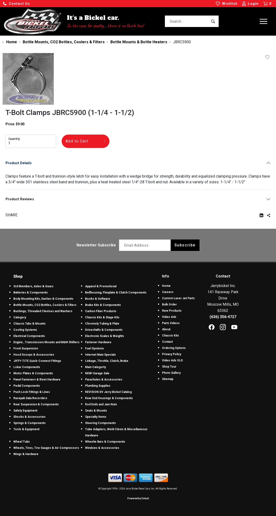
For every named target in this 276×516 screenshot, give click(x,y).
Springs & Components (29, 423)
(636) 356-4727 (223, 317)
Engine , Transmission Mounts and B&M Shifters (46, 342)
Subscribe (185, 245)
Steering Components (100, 423)
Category (19, 317)
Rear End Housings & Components (109, 398)
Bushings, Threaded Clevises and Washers (42, 311)
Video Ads (169, 317)
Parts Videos (171, 323)
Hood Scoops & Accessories (33, 354)
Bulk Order (169, 304)
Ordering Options (174, 348)
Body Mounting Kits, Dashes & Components (43, 298)
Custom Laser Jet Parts (178, 298)
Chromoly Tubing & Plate (102, 323)
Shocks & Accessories (29, 416)
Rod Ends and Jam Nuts (101, 404)
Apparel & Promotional (100, 286)
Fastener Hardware (98, 342)
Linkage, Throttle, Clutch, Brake (106, 361)
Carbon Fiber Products (100, 311)
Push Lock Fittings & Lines (31, 392)
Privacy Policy (171, 354)
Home (166, 286)
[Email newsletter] (146, 245)
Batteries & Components (30, 292)
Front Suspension (25, 348)
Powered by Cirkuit (138, 498)
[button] (16, 3)
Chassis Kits (170, 335)
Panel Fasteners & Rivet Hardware (36, 379)
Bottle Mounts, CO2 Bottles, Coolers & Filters (44, 305)
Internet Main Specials (100, 354)
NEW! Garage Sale (97, 373)
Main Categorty (95, 367)
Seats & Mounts (96, 410)
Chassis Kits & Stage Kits (102, 317)
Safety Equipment (25, 410)
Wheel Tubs (21, 441)
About (166, 329)
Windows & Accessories (102, 448)
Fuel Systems (94, 348)
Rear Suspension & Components (36, 404)
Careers (167, 292)
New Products (172, 310)
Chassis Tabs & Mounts (29, 323)
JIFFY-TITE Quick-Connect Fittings (37, 361)
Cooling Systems (25, 329)
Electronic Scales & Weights (104, 336)
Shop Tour (169, 366)
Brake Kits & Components (103, 305)
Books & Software (97, 298)
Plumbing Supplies (97, 385)
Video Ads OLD (172, 360)
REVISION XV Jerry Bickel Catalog (108, 392)
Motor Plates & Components (33, 373)
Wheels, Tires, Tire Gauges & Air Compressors (46, 448)
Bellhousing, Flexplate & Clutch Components (115, 292)
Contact (167, 341)
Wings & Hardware (25, 454)
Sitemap (167, 379)
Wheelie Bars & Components (105, 441)
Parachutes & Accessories (103, 379)
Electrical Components (29, 336)
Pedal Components (26, 385)
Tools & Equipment (26, 429)
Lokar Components (26, 367)
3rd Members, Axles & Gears (33, 286)
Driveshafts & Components (104, 329)
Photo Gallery (171, 373)
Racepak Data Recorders (30, 398)
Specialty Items (95, 416)
